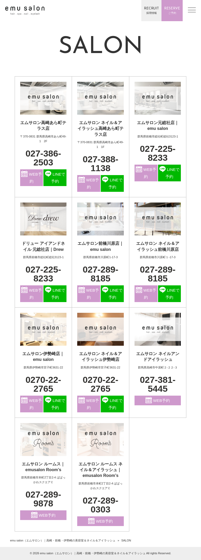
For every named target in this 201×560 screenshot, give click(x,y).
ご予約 (172, 10)
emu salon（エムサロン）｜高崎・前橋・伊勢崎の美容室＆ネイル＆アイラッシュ (62, 540)
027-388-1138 (100, 163)
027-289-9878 (43, 498)
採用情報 (151, 10)
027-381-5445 (157, 384)
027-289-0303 (100, 504)
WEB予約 (31, 177)
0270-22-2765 (43, 384)
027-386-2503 (43, 157)
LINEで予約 (55, 177)
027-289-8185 (100, 273)
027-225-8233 (157, 153)
